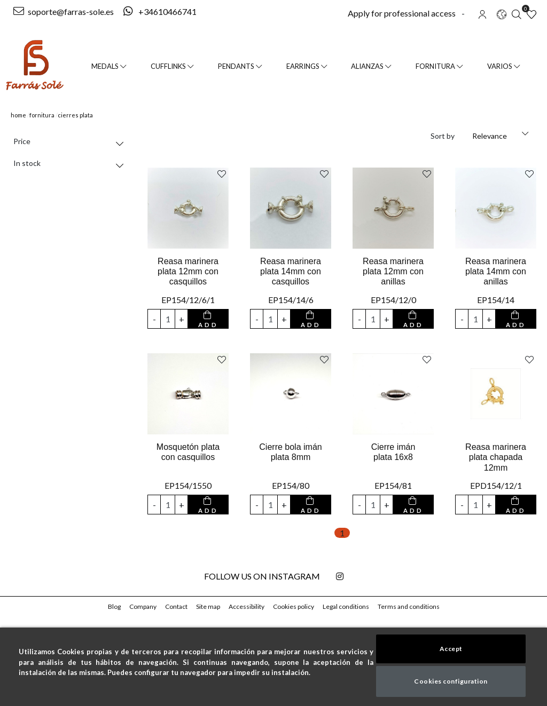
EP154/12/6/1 (188, 300)
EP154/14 (495, 300)
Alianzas (373, 66)
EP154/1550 (187, 485)
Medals (108, 66)
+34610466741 (158, 11)
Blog (114, 606)
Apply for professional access (400, 13)
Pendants (241, 66)
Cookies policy (295, 606)
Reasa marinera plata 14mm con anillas (495, 271)
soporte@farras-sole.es (63, 11)
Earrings (308, 66)
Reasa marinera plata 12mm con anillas (393, 271)
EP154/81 (393, 485)
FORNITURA (440, 66)
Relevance (490, 135)
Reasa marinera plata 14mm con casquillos (290, 271)
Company (143, 606)
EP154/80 (290, 485)
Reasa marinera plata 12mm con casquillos (187, 271)
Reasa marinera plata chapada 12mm (495, 457)
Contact (177, 606)
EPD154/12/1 (495, 485)
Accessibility (248, 606)
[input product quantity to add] (167, 319)
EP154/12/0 (393, 300)
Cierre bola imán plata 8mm (291, 452)
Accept (451, 649)
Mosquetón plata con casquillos (188, 452)
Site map (209, 606)
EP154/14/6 (291, 300)
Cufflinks (172, 66)
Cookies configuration (451, 681)
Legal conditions (347, 606)
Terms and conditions (409, 606)
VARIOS (504, 66)
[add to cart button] (208, 319)
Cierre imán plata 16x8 (393, 452)
